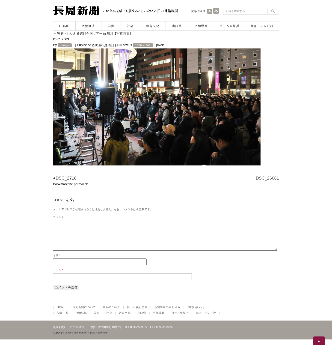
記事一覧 (63, 318)
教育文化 (153, 26)
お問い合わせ (196, 312)
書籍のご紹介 (111, 312)
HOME (64, 26)
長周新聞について (84, 312)
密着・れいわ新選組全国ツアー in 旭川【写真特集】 (93, 33)
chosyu (65, 45)
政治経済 (88, 26)
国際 (111, 26)
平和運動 (201, 26)
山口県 (177, 26)
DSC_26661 (267, 178)
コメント (58, 217)
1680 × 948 (143, 45)
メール (58, 275)
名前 (56, 261)
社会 (130, 26)
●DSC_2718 (65, 178)
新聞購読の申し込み (167, 312)
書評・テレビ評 (262, 26)
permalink (81, 184)
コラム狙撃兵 (229, 26)
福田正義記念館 (137, 312)
